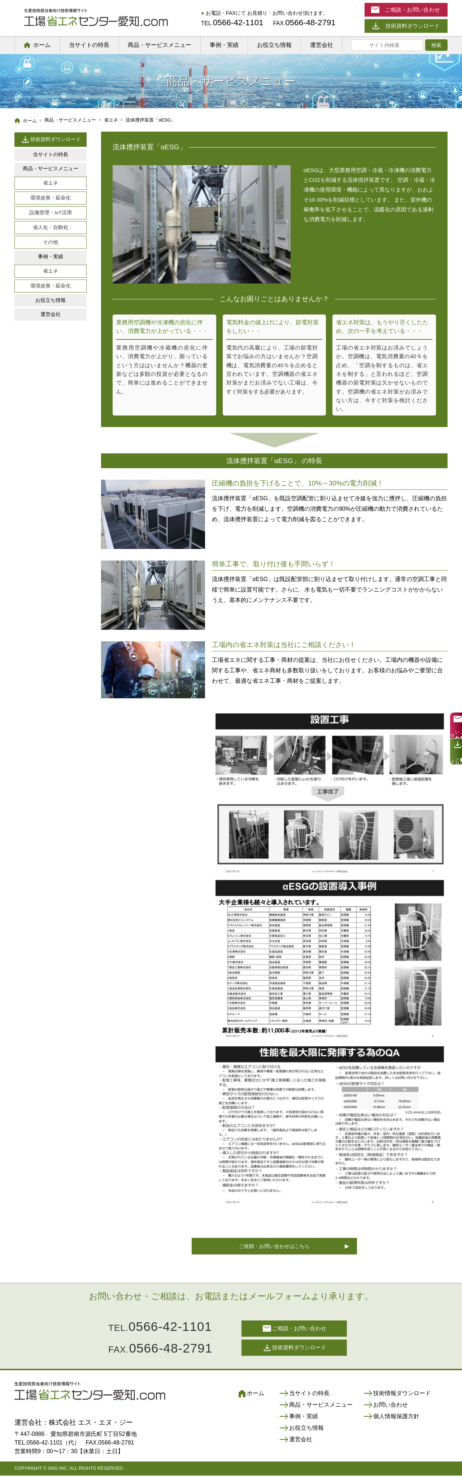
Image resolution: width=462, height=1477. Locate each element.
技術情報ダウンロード (397, 1395)
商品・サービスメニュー (159, 45)
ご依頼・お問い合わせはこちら (274, 1247)
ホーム (42, 45)
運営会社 (321, 45)
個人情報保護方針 (391, 1418)
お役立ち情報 (274, 45)
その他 (50, 242)
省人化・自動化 (50, 227)
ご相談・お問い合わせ (294, 1329)
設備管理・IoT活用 (50, 212)
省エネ (50, 183)
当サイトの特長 (89, 45)
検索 (436, 45)
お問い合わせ (385, 1406)
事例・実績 (224, 45)
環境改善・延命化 (50, 198)
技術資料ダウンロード (50, 139)
